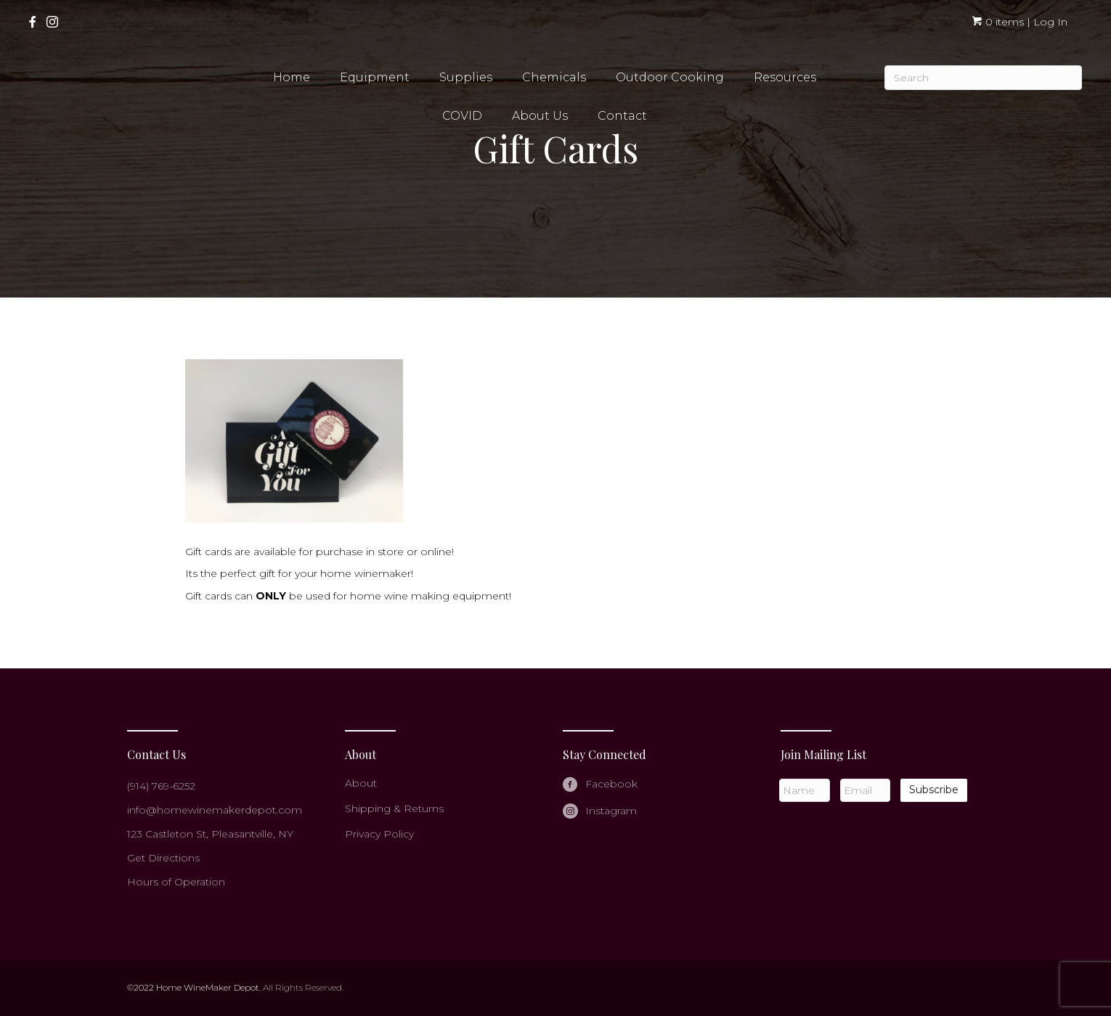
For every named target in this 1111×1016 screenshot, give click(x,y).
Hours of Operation (176, 881)
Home (291, 77)
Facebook (611, 783)
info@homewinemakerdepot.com (214, 809)
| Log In (1045, 21)
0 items (998, 21)
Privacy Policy (379, 833)
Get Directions (163, 857)
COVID (462, 116)
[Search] (983, 77)
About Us (540, 116)
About (361, 783)
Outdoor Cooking (670, 77)
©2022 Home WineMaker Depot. (194, 987)
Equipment (375, 77)
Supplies (465, 77)
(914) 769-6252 (161, 785)
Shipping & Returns (394, 808)
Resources (785, 77)
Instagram (611, 810)
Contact (622, 116)
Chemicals (554, 77)
